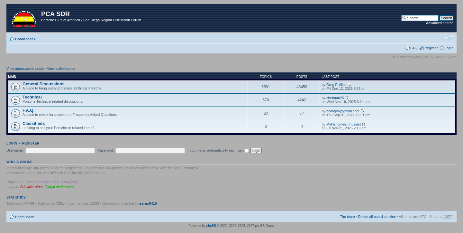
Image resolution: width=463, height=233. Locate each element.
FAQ (413, 48)
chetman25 (335, 98)
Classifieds (34, 123)
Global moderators (59, 187)
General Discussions (43, 83)
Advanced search (439, 23)
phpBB (211, 226)
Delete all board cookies (376, 217)
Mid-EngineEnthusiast (343, 124)
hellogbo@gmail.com (342, 111)
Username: (15, 150)
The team (347, 217)
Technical (32, 97)
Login (449, 48)
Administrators (31, 187)
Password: (105, 150)
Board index (25, 39)
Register (431, 48)
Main (12, 77)
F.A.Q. (28, 110)
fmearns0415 (146, 203)
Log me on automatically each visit (219, 150)
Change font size (448, 38)
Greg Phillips (336, 85)
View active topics (61, 68)
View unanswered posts (25, 68)
